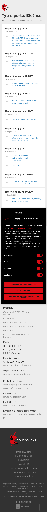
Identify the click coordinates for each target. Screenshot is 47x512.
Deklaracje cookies (23, 476)
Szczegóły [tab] (16, 219)
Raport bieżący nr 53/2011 (19, 128)
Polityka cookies (23, 456)
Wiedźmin (8, 331)
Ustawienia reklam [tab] (31, 219)
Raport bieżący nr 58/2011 (19, 28)
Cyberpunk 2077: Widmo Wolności (16, 313)
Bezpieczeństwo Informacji (23, 468)
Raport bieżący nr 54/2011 (19, 111)
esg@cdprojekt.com (14, 406)
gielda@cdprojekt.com (15, 388)
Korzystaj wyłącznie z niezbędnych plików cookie (23, 297)
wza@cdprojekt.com (14, 397)
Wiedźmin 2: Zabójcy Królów (18, 327)
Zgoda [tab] (6, 219)
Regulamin (23, 460)
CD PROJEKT (10, 6)
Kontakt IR (23, 464)
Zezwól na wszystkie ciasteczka (23, 284)
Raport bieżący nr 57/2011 (19, 54)
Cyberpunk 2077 (11, 319)
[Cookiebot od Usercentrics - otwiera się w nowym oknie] (13, 213)
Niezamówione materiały (23, 472)
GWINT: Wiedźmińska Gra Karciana (16, 336)
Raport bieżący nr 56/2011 (19, 76)
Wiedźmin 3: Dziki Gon (14, 323)
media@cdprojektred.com (17, 385)
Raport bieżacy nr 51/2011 (19, 174)
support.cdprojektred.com (16, 374)
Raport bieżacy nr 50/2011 (19, 192)
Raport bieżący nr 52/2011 (19, 148)
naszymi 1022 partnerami (21, 228)
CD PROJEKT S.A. (12, 346)
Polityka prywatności (23, 452)
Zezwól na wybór (23, 290)
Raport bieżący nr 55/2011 (19, 94)
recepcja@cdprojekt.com (17, 365)
